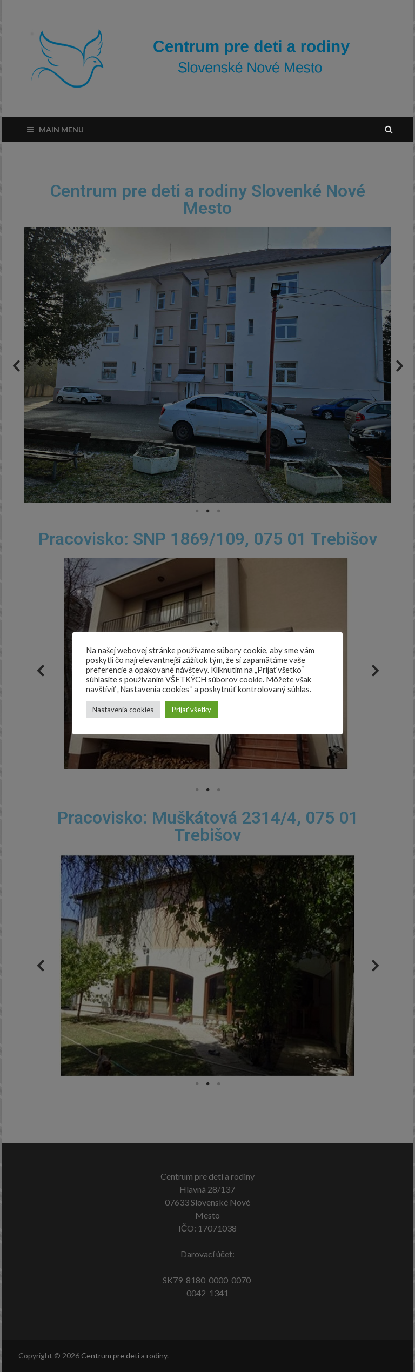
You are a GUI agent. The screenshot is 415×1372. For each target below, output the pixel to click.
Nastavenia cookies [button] (122, 709)
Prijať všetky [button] (191, 709)
